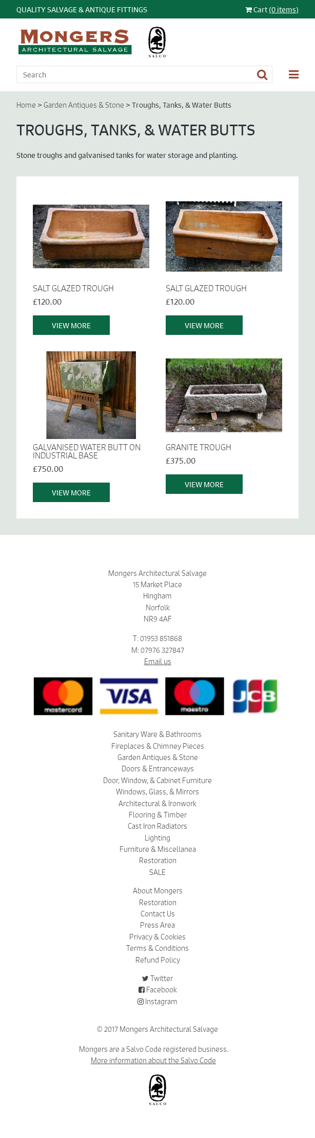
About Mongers (158, 890)
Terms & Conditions (157, 948)
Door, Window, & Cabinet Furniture (157, 780)
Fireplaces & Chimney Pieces (157, 746)
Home (26, 105)
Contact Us (158, 914)
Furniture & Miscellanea (158, 849)
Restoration (157, 860)
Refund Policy (157, 960)
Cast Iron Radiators (157, 826)
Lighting (157, 838)
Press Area (157, 925)
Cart (272, 9)
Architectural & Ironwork (157, 803)
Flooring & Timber (158, 815)
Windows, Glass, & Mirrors (157, 791)
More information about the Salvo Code (153, 1060)
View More (71, 325)
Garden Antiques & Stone (84, 105)
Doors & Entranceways (158, 768)
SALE (157, 872)
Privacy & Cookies (157, 937)
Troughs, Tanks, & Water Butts (181, 104)
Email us (157, 661)
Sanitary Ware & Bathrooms (157, 734)
